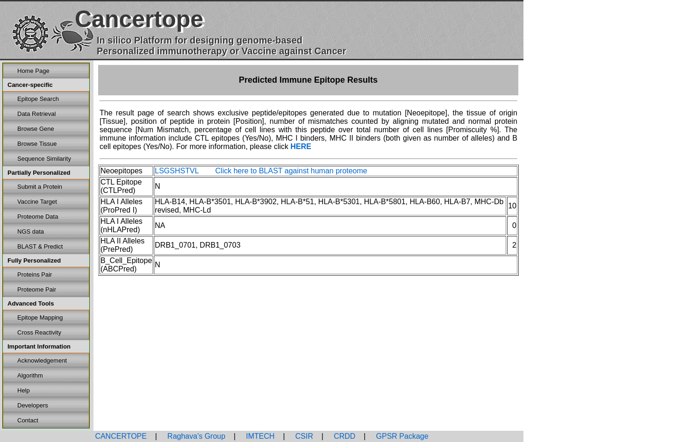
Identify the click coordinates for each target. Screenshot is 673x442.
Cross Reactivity (39, 332)
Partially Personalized (38, 172)
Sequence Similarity (44, 158)
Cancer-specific (30, 84)
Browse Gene (35, 128)
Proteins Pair (34, 274)
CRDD (344, 436)
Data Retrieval (36, 113)
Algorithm (30, 375)
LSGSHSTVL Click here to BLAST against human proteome (261, 171)
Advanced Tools (30, 303)
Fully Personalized (34, 260)
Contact (27, 420)
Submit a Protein (39, 186)
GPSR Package (401, 436)
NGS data (30, 231)
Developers (32, 405)
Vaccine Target (37, 201)
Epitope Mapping (40, 317)
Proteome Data (37, 216)
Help (23, 390)
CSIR (303, 436)
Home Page (33, 70)
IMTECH (259, 436)
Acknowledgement (42, 360)
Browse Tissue (37, 143)
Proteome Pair (36, 289)
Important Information (39, 346)
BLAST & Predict (40, 246)
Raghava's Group (195, 436)
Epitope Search (38, 98)
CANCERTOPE (121, 436)
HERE (300, 146)
